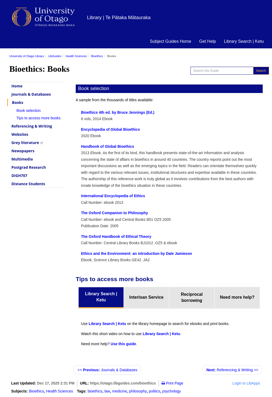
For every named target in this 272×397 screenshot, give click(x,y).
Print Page (172, 383)
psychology (171, 391)
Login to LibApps (246, 383)
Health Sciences (76, 56)
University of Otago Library (26, 56)
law (107, 391)
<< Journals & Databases (107, 370)
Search (261, 71)
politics (154, 391)
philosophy (138, 391)
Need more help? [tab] (237, 297)
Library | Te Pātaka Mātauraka (119, 17)
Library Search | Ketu (244, 41)
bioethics (95, 391)
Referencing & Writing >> (232, 370)
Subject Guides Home (170, 41)
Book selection (28, 110)
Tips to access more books (38, 118)
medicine (119, 391)
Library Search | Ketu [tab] (101, 297)
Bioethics (97, 56)
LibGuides (54, 56)
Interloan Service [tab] (146, 297)
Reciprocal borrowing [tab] (192, 297)
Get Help (207, 41)
